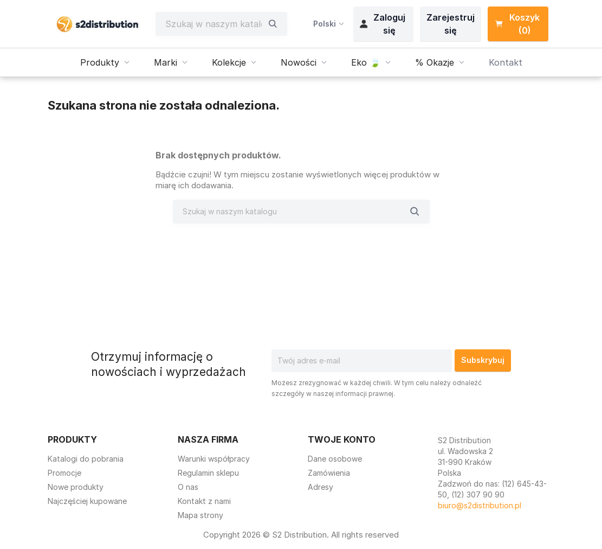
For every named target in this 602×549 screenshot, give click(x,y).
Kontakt (505, 62)
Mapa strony (200, 515)
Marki (172, 62)
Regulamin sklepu (208, 472)
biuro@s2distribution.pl (479, 505)
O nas (188, 486)
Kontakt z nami (204, 501)
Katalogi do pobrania (86, 458)
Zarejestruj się (450, 24)
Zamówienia (329, 472)
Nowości (305, 62)
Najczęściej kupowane (87, 501)
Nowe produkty (75, 486)
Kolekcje (235, 62)
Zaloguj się (382, 24)
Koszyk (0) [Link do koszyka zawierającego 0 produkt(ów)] (517, 24)
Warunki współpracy (214, 458)
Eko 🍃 (372, 62)
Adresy (320, 486)
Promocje (64, 472)
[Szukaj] (213, 23)
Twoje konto (342, 439)
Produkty (106, 62)
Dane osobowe (335, 458)
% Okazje (441, 62)
